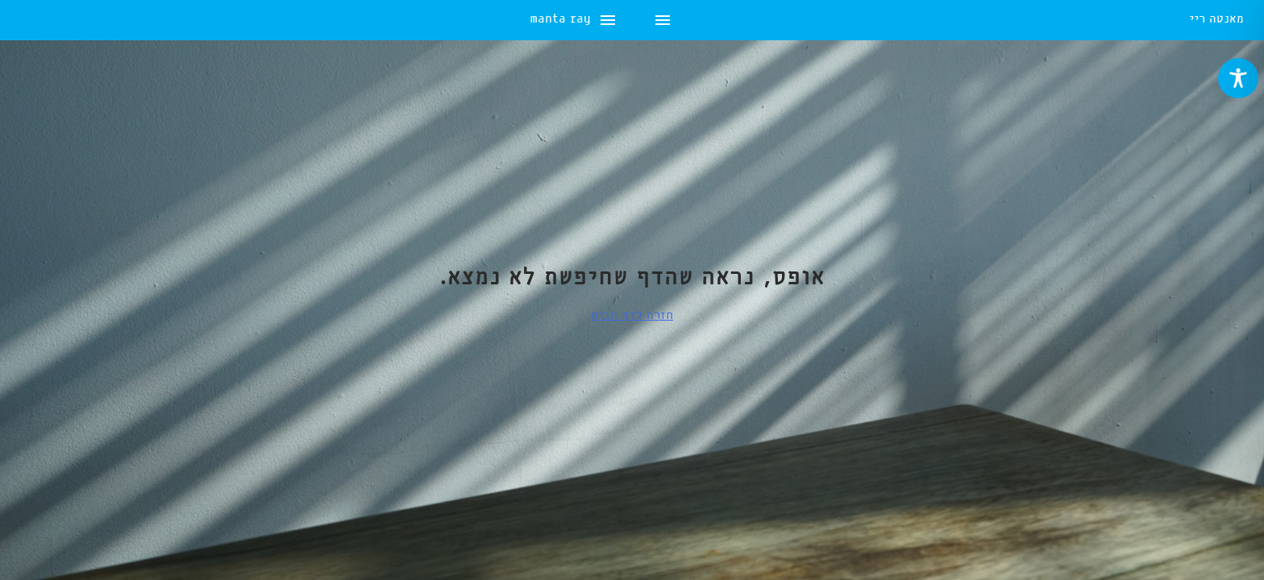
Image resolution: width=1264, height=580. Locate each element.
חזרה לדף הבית (632, 315)
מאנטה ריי (1216, 20)
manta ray (50, 20)
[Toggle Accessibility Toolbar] (1238, 78)
